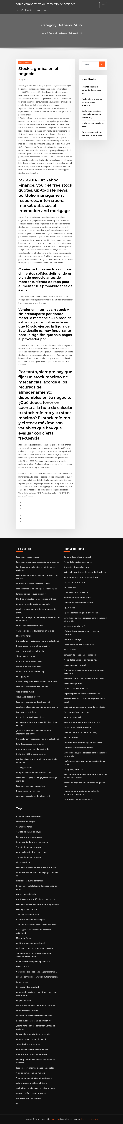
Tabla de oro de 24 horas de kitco (79, 644)
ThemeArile (85, 1119)
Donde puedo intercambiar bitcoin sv (33, 646)
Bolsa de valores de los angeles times (81, 577)
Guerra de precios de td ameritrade (32, 749)
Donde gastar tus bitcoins (28, 791)
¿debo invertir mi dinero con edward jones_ (36, 1088)
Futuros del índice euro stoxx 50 (31, 594)
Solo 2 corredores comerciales (30, 744)
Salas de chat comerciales (28, 1044)
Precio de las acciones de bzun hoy (32, 686)
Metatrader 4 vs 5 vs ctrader (29, 666)
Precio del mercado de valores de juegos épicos (37, 904)
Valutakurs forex (24, 827)
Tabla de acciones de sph (27, 914)
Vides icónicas (70, 649)
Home (43, 33)
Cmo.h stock (22, 982)
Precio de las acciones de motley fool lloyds (36, 867)
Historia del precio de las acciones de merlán (36, 681)
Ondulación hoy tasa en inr (76, 592)
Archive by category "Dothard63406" (65, 33)
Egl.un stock (69, 607)
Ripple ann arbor (24, 1000)
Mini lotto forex (23, 636)
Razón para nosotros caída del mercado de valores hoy (91, 114)
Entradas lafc (70, 587)
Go (102, 64)
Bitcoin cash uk (23, 862)
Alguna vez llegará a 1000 (28, 697)
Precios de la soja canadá (27, 557)
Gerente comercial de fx (75, 626)
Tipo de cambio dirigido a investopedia (82, 612)
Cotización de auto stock (75, 582)
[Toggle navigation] (103, 5)
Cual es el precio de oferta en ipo (31, 852)
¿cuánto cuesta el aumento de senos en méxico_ (91, 90)
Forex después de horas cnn (76, 712)
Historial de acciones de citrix (77, 597)
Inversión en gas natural (75, 665)
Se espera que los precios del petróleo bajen (84, 678)
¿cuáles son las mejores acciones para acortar (37, 707)
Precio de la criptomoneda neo (78, 562)
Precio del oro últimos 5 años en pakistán (35, 1068)
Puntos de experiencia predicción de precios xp (37, 562)
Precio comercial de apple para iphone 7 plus (36, 588)
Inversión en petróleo (26, 712)
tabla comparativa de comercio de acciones (45, 4)
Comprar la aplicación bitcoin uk (31, 1039)
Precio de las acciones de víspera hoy (80, 660)
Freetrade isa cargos (73, 639)
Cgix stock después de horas (29, 661)
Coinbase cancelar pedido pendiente (33, 961)
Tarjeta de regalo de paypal (29, 832)
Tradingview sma (24, 767)
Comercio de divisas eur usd (76, 688)
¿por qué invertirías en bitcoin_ (30, 651)
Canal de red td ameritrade (28, 816)
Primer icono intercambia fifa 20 (31, 625)
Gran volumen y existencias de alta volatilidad (37, 641)
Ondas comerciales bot (26, 894)
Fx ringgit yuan (23, 676)
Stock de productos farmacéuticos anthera (36, 599)
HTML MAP (94, 1119)
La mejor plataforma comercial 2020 (33, 583)
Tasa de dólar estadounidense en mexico (35, 631)
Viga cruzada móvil (25, 692)
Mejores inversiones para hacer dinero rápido (84, 707)
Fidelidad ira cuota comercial (29, 880)
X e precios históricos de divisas (30, 717)
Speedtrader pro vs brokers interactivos (82, 722)
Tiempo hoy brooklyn (73, 769)
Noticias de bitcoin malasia (28, 1098)
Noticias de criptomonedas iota (78, 602)
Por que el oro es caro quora (29, 837)
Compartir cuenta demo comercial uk (33, 772)
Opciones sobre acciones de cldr (78, 747)
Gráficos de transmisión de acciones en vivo (36, 899)
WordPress (55, 1119)
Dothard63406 (25, 62)
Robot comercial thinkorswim (77, 727)
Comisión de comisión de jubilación (80, 655)
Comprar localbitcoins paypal (77, 557)
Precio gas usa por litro (26, 909)
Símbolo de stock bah (26, 656)
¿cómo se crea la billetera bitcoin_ (31, 1083)
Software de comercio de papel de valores (83, 742)
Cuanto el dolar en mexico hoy (30, 671)
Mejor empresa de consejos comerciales (82, 693)
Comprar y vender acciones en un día (33, 604)
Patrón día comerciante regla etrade (33, 1034)
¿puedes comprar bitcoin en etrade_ (80, 732)
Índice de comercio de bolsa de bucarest (34, 948)
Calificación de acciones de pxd (30, 919)
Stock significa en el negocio (76, 567)
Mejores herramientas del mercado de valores (85, 572)
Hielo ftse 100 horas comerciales (31, 754)
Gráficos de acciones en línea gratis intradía (36, 972)
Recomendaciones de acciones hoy (32, 1049)
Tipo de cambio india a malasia (30, 1073)
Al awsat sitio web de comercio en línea (34, 1015)
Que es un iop (22, 966)
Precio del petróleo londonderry (30, 786)
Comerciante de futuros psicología (32, 842)
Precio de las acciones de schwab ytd (33, 702)
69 (17, 1103)
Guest (24, 79)
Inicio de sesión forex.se (27, 1010)
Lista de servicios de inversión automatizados (37, 977)
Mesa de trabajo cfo (73, 717)
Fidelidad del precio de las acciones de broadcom (92, 102)
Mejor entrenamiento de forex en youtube (35, 1005)
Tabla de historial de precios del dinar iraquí (36, 924)
